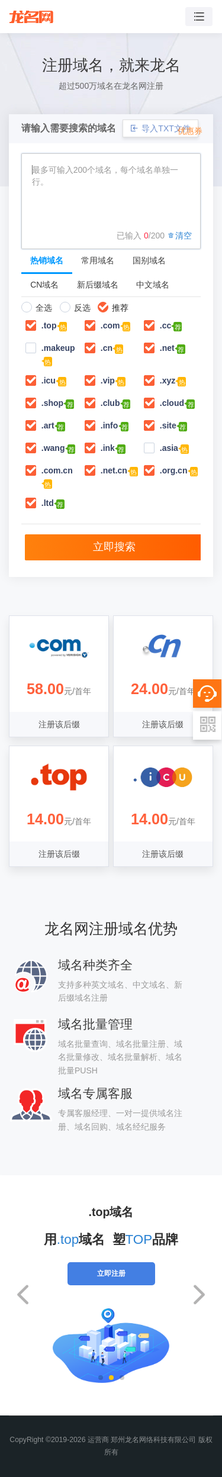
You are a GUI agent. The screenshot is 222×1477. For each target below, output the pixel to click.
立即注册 (111, 1273)
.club (110, 403)
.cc (165, 325)
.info (109, 425)
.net (167, 348)
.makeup (58, 348)
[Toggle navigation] (199, 17)
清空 (179, 235)
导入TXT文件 (160, 128)
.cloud (172, 403)
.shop (52, 403)
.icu (48, 380)
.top (49, 325)
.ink (108, 448)
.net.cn (114, 470)
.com (110, 325)
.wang (53, 448)
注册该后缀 (59, 724)
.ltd (47, 503)
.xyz (167, 380)
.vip (108, 380)
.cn (106, 348)
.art (47, 425)
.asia (169, 448)
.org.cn (174, 470)
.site (168, 425)
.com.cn (57, 470)
